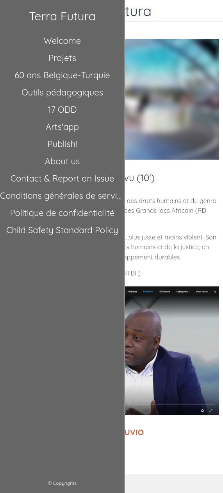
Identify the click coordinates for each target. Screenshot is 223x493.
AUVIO (131, 432)
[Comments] (152, 483)
